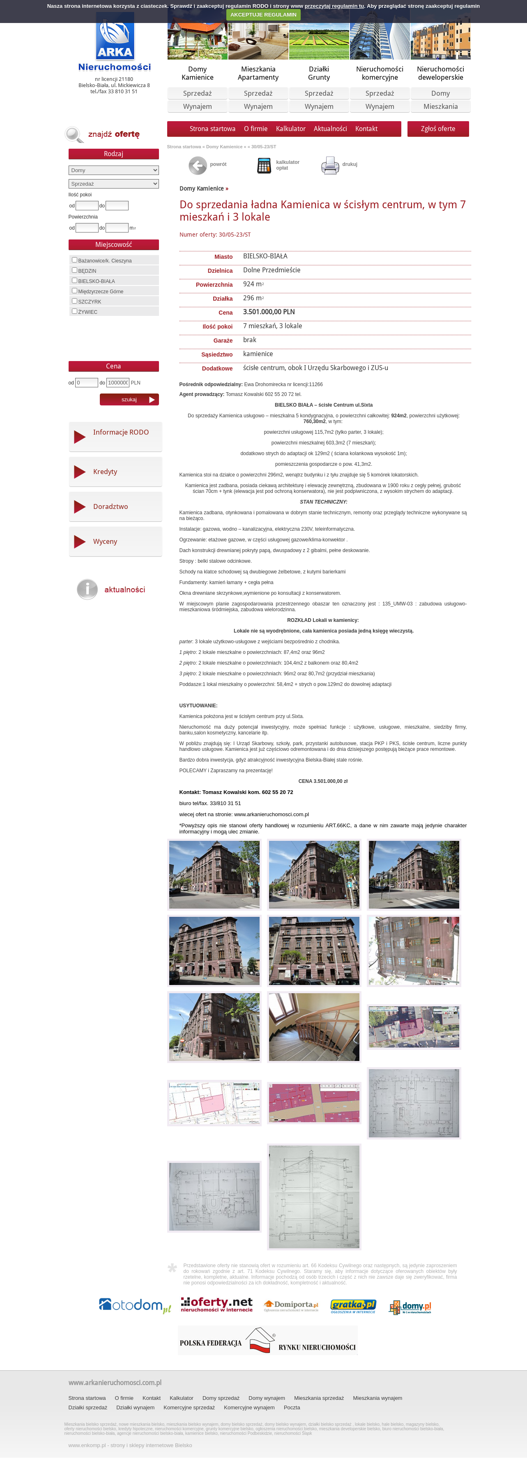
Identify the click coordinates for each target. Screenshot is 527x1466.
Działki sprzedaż (88, 1407)
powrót (218, 164)
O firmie (256, 129)
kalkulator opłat (288, 165)
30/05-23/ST (263, 146)
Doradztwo (110, 506)
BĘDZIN (84, 270)
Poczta (292, 1407)
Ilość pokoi (80, 195)
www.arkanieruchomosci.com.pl (115, 1383)
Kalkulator (291, 129)
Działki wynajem (135, 1407)
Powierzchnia (83, 217)
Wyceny (105, 541)
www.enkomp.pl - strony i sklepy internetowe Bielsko (130, 1445)
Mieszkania (440, 106)
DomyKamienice (198, 73)
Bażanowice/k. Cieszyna (102, 260)
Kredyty (105, 471)
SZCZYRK (86, 301)
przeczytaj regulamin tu (334, 6)
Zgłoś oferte (438, 129)
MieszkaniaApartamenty (258, 73)
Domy (440, 93)
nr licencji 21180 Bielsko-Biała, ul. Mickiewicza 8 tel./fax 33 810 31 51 (114, 85)
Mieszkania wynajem (378, 1398)
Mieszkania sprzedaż (319, 1398)
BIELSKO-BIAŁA (93, 281)
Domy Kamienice (225, 146)
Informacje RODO (121, 432)
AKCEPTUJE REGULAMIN (263, 15)
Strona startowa (213, 129)
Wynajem (197, 106)
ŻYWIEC (85, 311)
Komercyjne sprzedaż (189, 1407)
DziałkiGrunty (319, 73)
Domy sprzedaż (221, 1398)
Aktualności (330, 129)
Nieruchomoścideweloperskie (440, 73)
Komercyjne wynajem (249, 1407)
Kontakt (366, 129)
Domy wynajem (267, 1398)
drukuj (350, 164)
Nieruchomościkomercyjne (379, 73)
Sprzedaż (197, 93)
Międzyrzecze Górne (98, 291)
